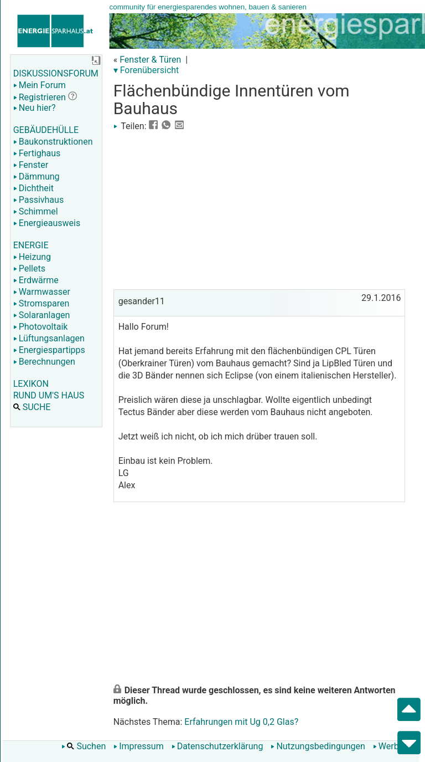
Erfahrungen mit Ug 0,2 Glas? (241, 722)
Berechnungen (44, 361)
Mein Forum (39, 85)
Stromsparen (41, 303)
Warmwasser (41, 292)
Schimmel (35, 211)
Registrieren (39, 97)
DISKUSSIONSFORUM (56, 73)
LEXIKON (31, 384)
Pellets (29, 268)
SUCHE (32, 407)
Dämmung (36, 176)
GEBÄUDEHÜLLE (46, 130)
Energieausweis (46, 223)
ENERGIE (31, 245)
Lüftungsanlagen (49, 338)
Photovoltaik (40, 326)
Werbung (393, 746)
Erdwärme (36, 280)
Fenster (30, 165)
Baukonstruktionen (53, 141)
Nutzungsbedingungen (318, 746)
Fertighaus (37, 153)
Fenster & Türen (150, 59)
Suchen (83, 746)
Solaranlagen (41, 315)
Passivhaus (38, 200)
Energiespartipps (49, 350)
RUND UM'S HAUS (48, 395)
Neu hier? (34, 108)
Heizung (32, 257)
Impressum (138, 746)
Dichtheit (33, 188)
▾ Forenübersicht (146, 70)
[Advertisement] (259, 209)
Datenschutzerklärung (217, 746)
